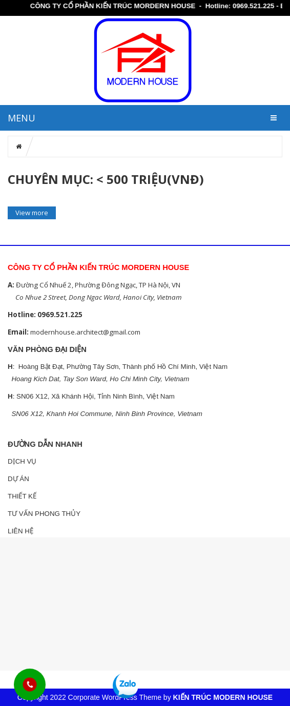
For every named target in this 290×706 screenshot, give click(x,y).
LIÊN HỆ (20, 531)
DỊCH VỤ (22, 461)
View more (31, 212)
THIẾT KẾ (22, 496)
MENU (21, 118)
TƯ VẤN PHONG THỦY (44, 513)
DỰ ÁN (18, 479)
